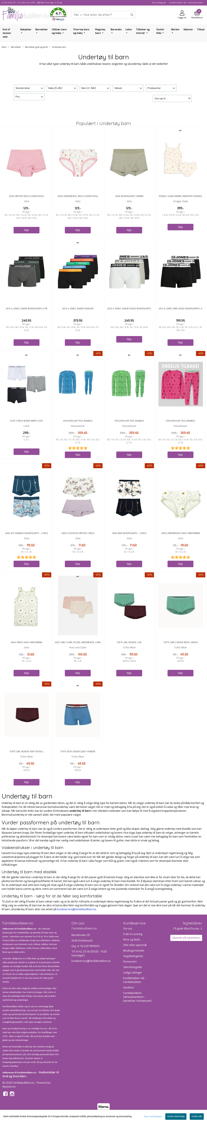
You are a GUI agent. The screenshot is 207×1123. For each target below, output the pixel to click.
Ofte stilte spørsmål (135, 945)
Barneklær (41, 29)
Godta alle (197, 1116)
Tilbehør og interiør (143, 31)
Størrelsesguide (159, 3)
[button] (58, 14)
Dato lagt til (160, 98)
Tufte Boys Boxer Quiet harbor (77, 751)
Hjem (4, 47)
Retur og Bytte (131, 939)
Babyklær (26, 29)
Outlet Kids (160, 31)
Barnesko (116, 29)
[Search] (103, 15)
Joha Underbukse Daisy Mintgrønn (180, 533)
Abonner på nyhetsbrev (186, 938)
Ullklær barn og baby (59, 31)
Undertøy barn (57, 47)
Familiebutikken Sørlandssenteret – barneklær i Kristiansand (137, 997)
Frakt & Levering (132, 934)
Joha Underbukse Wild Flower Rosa (78, 196)
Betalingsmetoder (133, 950)
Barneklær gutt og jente (35, 47)
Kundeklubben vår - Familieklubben (186, 3)
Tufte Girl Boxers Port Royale (26, 751)
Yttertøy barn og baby (81, 31)
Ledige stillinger (132, 972)
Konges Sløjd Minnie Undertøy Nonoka (180, 196)
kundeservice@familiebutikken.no (76, 909)
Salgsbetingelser (133, 956)
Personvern (130, 961)
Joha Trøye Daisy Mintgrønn (26, 642)
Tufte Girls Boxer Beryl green (180, 642)
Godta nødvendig (176, 1116)
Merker (175, 29)
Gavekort (128, 987)
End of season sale (7, 33)
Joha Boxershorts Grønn (129, 196)
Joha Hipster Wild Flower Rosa (26, 196)
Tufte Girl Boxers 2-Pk (129, 642)
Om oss (127, 928)
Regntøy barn (100, 31)
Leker (128, 29)
